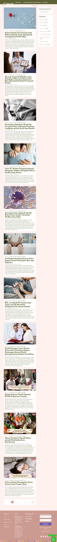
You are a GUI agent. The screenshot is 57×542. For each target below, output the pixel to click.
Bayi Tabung (14, 130)
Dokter (17, 6)
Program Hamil (15, 84)
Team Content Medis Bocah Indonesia (14, 398)
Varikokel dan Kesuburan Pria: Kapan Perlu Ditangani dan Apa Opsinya (19, 260)
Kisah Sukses (26, 398)
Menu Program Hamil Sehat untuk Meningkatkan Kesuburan (18, 440)
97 (25, 502)
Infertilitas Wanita (44, 31)
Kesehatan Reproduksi (16, 218)
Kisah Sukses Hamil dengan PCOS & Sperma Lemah (18, 395)
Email (27, 521)
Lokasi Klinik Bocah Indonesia (32, 2)
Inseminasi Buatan (44, 34)
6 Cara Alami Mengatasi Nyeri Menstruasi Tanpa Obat (19, 483)
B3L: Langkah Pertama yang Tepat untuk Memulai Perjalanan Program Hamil (18, 304)
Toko (29, 6)
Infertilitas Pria (43, 28)
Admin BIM (8, 38)
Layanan (44, 2)
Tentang (17, 2)
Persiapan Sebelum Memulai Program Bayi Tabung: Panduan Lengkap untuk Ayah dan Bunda (20, 126)
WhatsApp (28, 518)
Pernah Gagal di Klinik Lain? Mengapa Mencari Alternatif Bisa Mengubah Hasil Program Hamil (19, 80)
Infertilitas (14, 38)
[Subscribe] (45, 524)
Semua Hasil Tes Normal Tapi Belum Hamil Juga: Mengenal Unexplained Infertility (18, 34)
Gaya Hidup (42, 22)
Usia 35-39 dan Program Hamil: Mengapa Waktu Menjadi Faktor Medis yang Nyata (20, 170)
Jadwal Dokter (7, 519)
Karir (5, 517)
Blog (23, 6)
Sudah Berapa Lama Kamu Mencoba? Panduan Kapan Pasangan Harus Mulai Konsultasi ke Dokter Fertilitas (19, 351)
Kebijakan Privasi (7, 522)
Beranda (7, 30)
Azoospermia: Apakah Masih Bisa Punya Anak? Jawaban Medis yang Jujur (18, 215)
